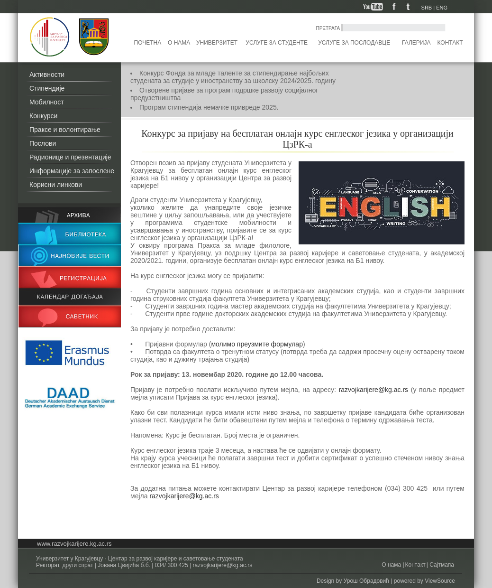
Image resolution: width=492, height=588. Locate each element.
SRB (426, 7)
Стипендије (46, 88)
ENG (441, 7)
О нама (179, 42)
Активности (46, 74)
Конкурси (43, 116)
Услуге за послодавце (354, 42)
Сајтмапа (441, 564)
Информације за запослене (71, 171)
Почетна (148, 42)
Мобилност (46, 102)
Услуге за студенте (277, 42)
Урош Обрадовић (366, 581)
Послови (42, 143)
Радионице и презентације (70, 157)
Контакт (450, 42)
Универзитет (216, 42)
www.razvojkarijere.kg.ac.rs (74, 543)
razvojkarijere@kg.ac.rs (373, 389)
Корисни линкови (55, 184)
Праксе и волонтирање (64, 129)
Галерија (416, 42)
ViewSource (440, 581)
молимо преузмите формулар (257, 344)
